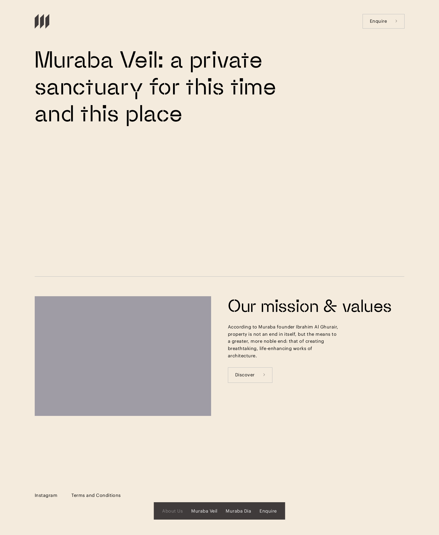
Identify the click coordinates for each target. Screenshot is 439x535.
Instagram (46, 495)
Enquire (383, 21)
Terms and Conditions (96, 495)
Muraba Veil (204, 510)
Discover (250, 374)
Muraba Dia (238, 510)
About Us (172, 510)
